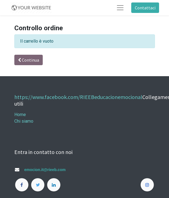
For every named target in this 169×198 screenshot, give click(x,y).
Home (20, 114)
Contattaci (145, 7)
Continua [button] (28, 60)
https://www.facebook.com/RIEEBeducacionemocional (78, 97)
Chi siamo (23, 121)
